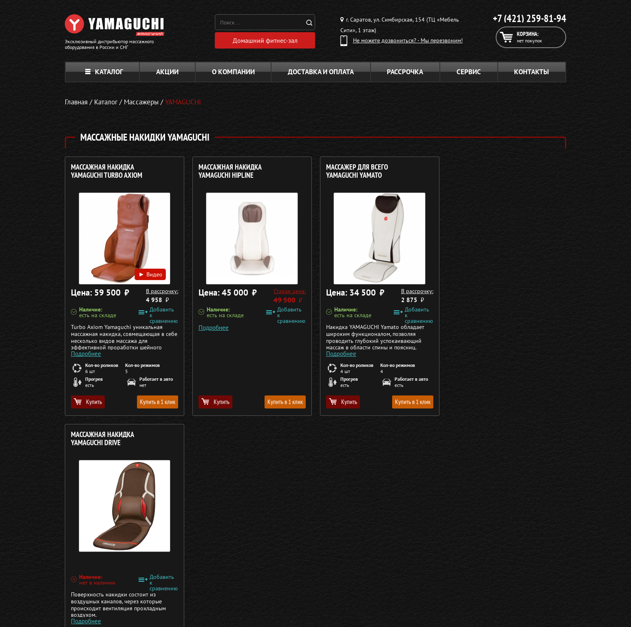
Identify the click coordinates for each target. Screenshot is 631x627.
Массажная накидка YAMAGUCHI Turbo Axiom (106, 171)
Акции (167, 71)
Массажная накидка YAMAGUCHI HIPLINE (229, 171)
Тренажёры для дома (283, 585)
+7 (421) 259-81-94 (529, 18)
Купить (88, 401)
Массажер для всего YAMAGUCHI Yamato (356, 171)
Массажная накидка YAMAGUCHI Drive (484, 171)
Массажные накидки (282, 556)
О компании (233, 71)
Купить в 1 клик (157, 401)
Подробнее (86, 353)
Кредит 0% (461, 566)
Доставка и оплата (321, 71)
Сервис (469, 71)
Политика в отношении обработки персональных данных (141, 610)
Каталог (104, 71)
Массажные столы (278, 546)
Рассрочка (405, 71)
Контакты (531, 71)
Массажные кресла (280, 537)
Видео (150, 273)
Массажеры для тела (282, 566)
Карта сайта (462, 585)
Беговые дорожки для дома (291, 595)
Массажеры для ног (281, 576)
